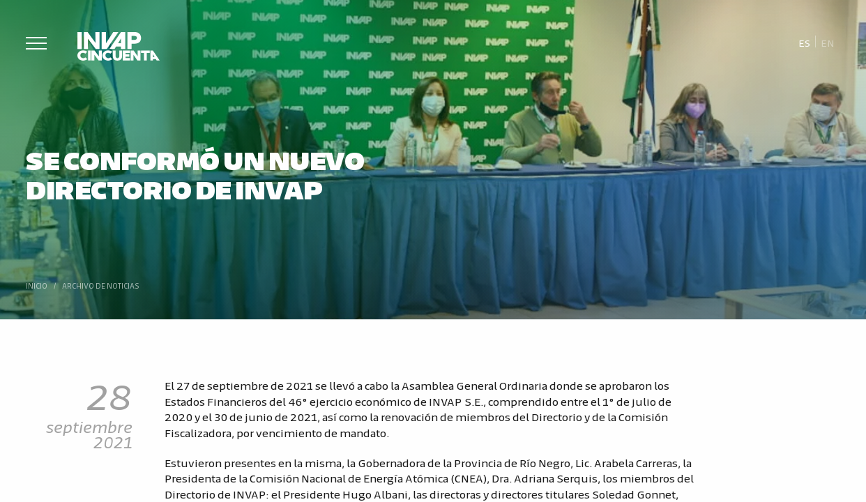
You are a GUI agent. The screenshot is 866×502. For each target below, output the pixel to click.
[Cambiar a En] (828, 42)
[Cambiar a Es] (804, 42)
